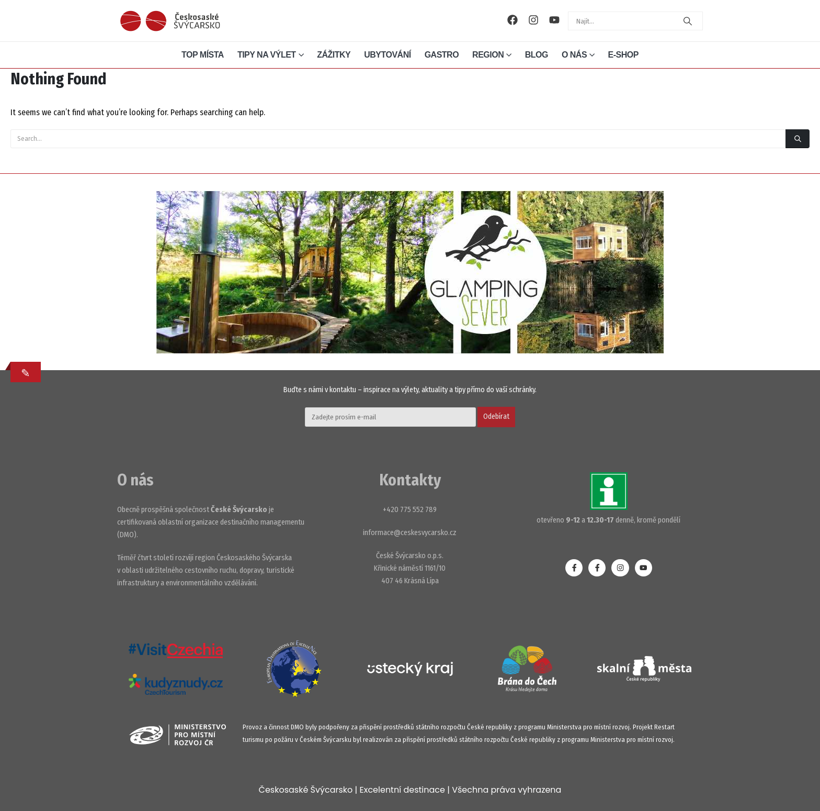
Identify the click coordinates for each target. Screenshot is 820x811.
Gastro (442, 54)
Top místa (202, 54)
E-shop (623, 54)
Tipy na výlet (266, 54)
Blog (536, 54)
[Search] (687, 21)
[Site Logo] (170, 21)
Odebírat (496, 416)
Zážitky (333, 54)
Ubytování (387, 54)
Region (488, 54)
